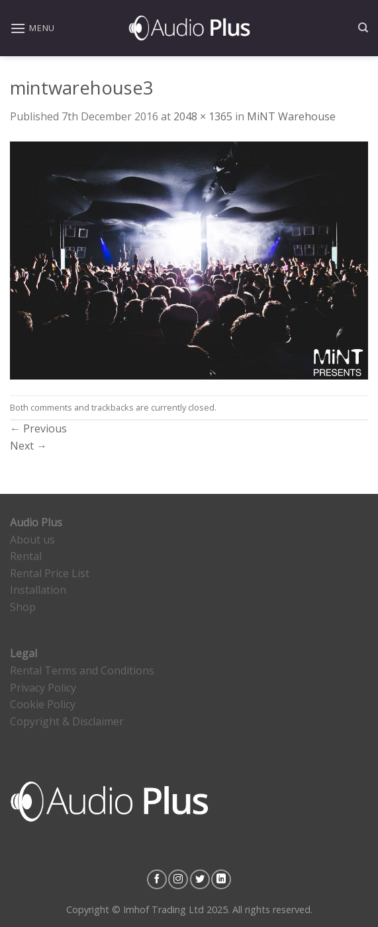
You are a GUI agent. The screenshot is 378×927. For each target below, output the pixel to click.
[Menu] (32, 28)
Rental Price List (49, 573)
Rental (26, 556)
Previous (38, 428)
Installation (38, 590)
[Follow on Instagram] (178, 879)
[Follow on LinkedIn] (221, 879)
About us (32, 539)
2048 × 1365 (202, 116)
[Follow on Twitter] (200, 879)
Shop (23, 607)
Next (28, 445)
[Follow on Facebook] (157, 879)
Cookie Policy (42, 704)
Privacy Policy (43, 687)
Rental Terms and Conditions (82, 670)
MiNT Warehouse (291, 116)
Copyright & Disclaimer (67, 721)
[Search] (363, 27)
